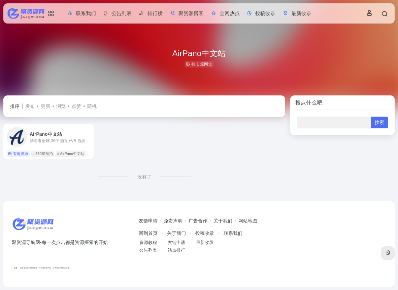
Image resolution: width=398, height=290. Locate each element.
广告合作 (198, 220)
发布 (30, 106)
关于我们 (222, 220)
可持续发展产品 (45, 268)
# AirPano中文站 (70, 154)
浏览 (61, 106)
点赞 (76, 106)
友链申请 (148, 220)
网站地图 (247, 220)
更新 (45, 106)
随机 (92, 106)
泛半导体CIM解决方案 (61, 268)
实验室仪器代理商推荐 (28, 268)
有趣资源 (18, 154)
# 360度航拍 (42, 154)
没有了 (144, 176)
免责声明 (173, 220)
